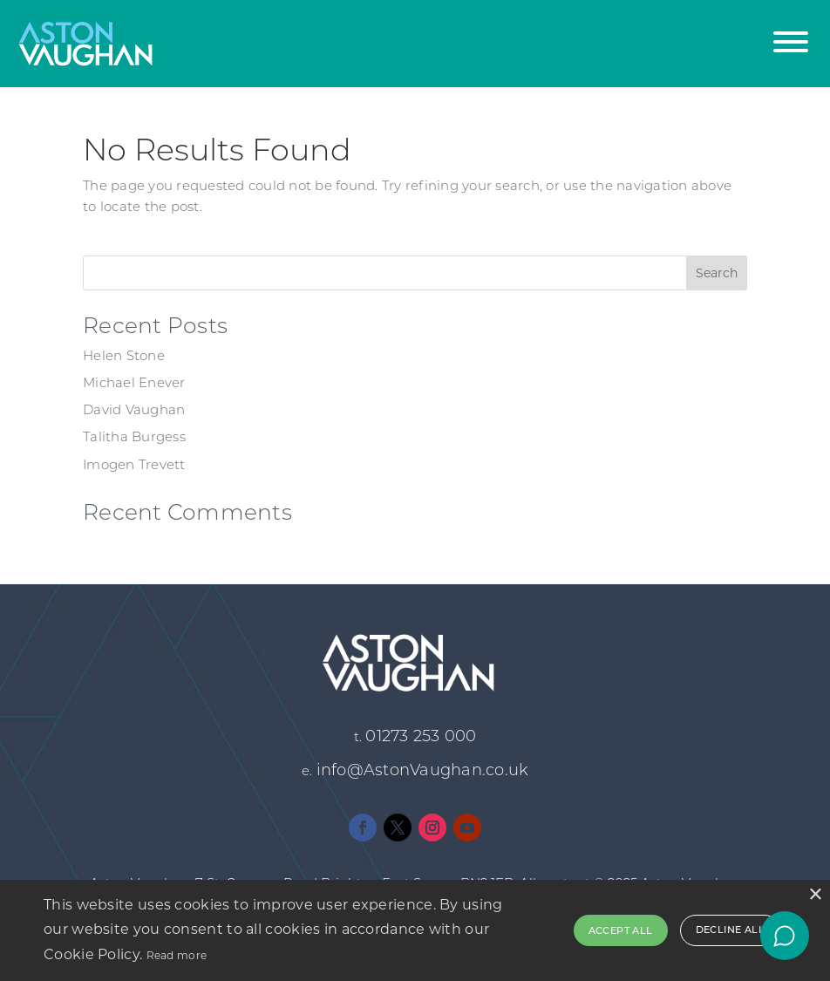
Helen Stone (124, 357)
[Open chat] (784, 935)
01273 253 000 (420, 737)
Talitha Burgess (134, 438)
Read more (177, 955)
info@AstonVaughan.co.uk (422, 771)
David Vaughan (134, 411)
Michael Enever (134, 384)
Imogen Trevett (134, 466)
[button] (791, 32)
